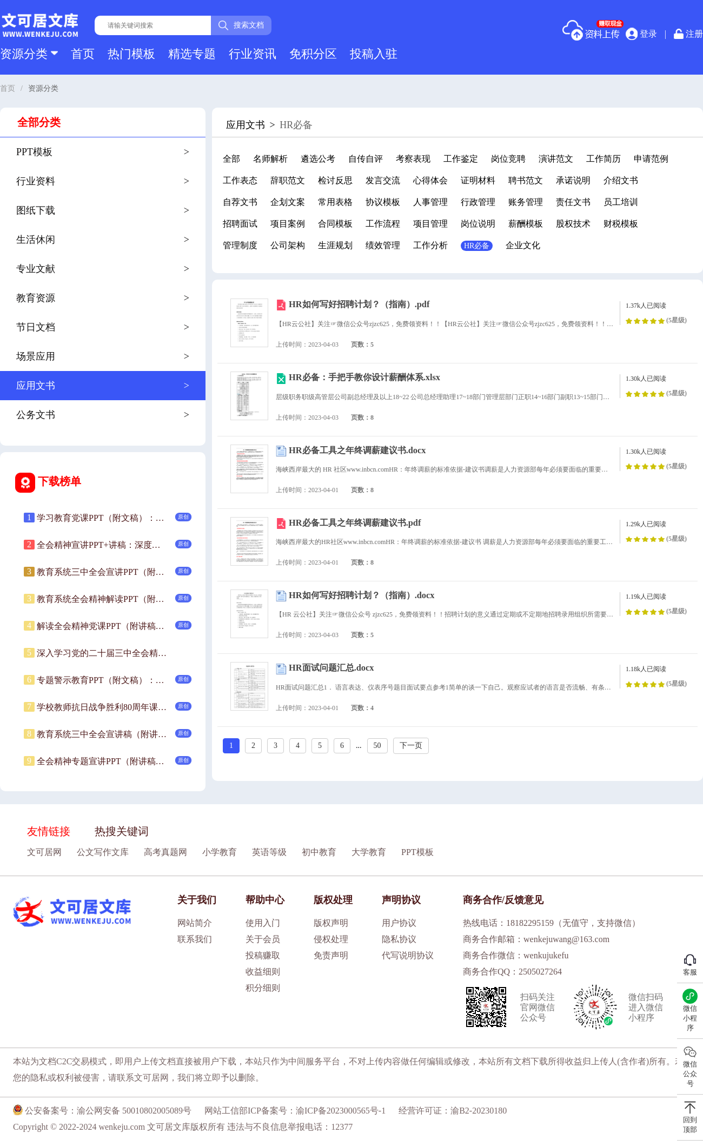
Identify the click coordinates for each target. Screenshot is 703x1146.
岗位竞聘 (508, 158)
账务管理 (525, 202)
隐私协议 (399, 939)
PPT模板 (417, 852)
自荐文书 (240, 202)
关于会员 (263, 939)
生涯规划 (335, 245)
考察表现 (413, 158)
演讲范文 (556, 158)
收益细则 (263, 971)
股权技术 (573, 223)
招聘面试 (240, 223)
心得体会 (430, 180)
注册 (688, 34)
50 (377, 745)
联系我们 (194, 939)
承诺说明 (573, 180)
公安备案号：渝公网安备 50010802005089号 (102, 1110)
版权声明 (331, 923)
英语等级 (269, 852)
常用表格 (335, 202)
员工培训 (620, 202)
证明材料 (478, 180)
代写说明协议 (408, 955)
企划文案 (287, 202)
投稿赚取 (263, 955)
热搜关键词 (122, 831)
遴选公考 (318, 158)
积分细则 (263, 987)
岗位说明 (478, 223)
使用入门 (263, 923)
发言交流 (383, 180)
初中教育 (319, 852)
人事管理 (430, 202)
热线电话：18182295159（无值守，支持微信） (551, 923)
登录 (641, 33)
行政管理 (478, 202)
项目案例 (287, 223)
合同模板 (335, 223)
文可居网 (44, 852)
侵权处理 (331, 939)
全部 (231, 158)
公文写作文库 (103, 852)
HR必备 (476, 246)
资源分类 (29, 54)
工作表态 (240, 180)
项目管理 (430, 223)
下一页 (411, 745)
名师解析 (270, 158)
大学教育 (369, 852)
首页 (83, 54)
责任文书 (573, 202)
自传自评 (365, 158)
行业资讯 (252, 54)
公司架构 (287, 245)
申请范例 (651, 158)
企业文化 (523, 245)
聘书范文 (525, 180)
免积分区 (313, 54)
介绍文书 (620, 180)
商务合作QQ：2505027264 (512, 971)
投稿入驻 (373, 54)
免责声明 (331, 955)
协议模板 (383, 202)
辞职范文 (287, 180)
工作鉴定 (460, 158)
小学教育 (219, 852)
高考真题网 (165, 852)
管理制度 (240, 245)
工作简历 (603, 158)
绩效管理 (383, 245)
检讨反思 (335, 180)
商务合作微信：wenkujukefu (516, 955)
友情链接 (48, 831)
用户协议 (399, 923)
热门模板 (131, 54)
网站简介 (194, 923)
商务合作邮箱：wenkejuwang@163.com (536, 939)
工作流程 (383, 223)
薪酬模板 (525, 223)
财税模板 (620, 223)
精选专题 (192, 54)
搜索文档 (241, 25)
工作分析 (430, 245)
